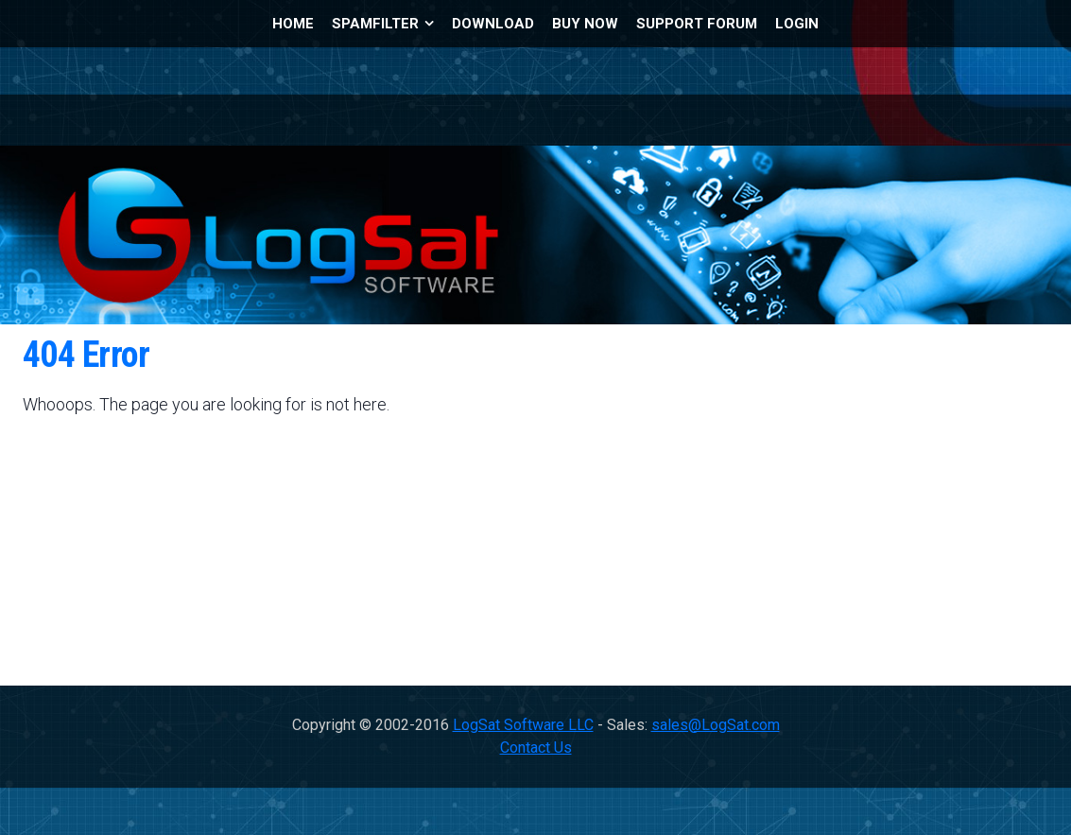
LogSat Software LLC (523, 725)
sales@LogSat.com (715, 725)
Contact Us (536, 748)
